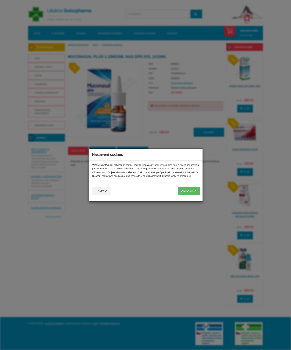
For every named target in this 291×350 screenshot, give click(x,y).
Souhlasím (188, 191)
